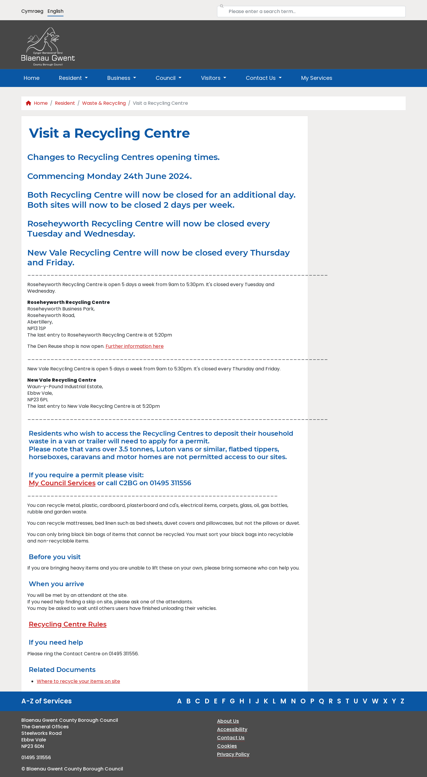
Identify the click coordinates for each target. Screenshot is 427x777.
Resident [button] (71, 78)
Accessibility (232, 729)
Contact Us (231, 737)
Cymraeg (32, 11)
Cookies (227, 746)
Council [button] (166, 78)
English (55, 11)
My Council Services (62, 483)
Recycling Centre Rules (67, 624)
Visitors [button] (211, 78)
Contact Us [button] (261, 78)
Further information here (135, 346)
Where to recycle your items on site (78, 681)
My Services (316, 78)
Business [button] (119, 78)
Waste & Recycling (104, 103)
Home (31, 78)
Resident (65, 103)
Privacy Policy (233, 754)
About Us (228, 721)
